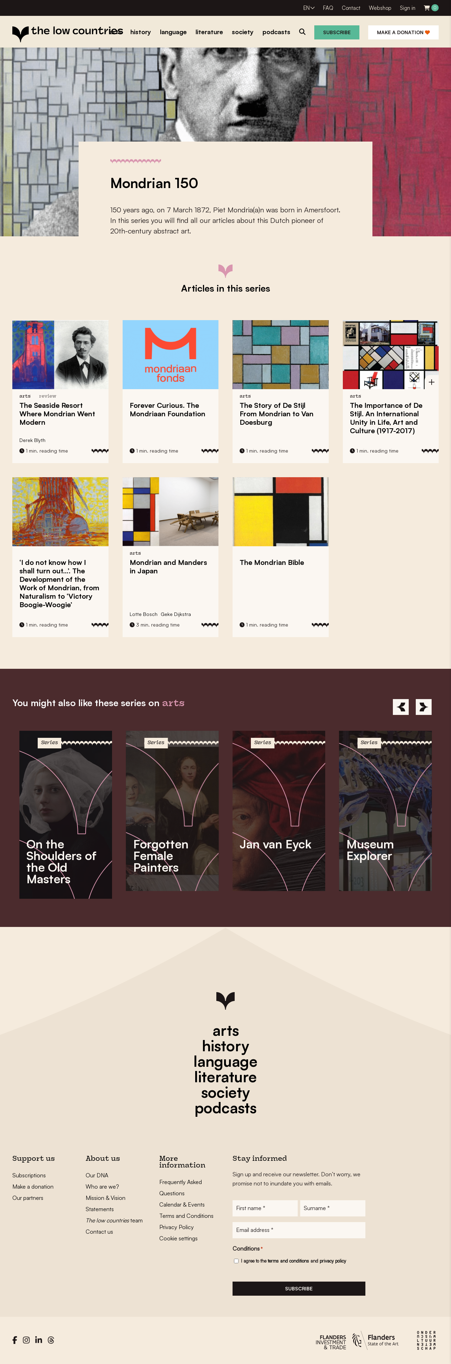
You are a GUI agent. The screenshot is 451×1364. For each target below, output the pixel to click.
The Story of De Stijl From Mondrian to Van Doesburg (277, 413)
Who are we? (102, 1186)
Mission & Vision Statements (105, 1203)
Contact (351, 8)
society (225, 1092)
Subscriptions (29, 1175)
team (114, 1220)
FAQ (328, 8)
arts (225, 1030)
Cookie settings (178, 1238)
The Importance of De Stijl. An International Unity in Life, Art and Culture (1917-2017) (386, 418)
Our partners (27, 1197)
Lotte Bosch (143, 614)
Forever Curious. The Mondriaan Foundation (167, 409)
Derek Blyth (32, 440)
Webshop (380, 8)
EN (306, 8)
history (225, 1045)
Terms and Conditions (186, 1215)
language (225, 1061)
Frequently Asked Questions (180, 1187)
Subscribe (337, 32)
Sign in (407, 8)
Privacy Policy (176, 1227)
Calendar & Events (182, 1204)
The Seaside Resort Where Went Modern (57, 413)
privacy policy (333, 1261)
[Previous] (401, 707)
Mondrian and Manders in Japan (168, 566)
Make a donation (403, 32)
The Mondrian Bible (272, 562)
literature (225, 1076)
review (47, 396)
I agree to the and (293, 1260)
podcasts (225, 1107)
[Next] (424, 707)
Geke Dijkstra (176, 614)
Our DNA (97, 1175)
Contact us (99, 1231)
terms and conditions (288, 1261)
